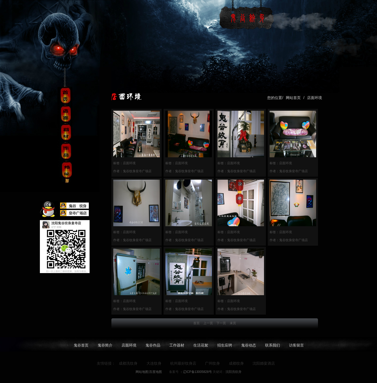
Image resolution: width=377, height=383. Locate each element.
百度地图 (155, 372)
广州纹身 (212, 363)
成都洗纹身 (128, 363)
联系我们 (272, 345)
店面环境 (314, 98)
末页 (233, 323)
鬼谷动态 (248, 345)
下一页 (221, 323)
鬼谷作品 (152, 345)
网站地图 (142, 372)
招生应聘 (224, 345)
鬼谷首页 (81, 345)
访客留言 (296, 345)
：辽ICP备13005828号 (195, 372)
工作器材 (176, 345)
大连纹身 (153, 363)
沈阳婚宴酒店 (264, 363)
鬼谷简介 (105, 345)
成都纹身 (236, 363)
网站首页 (293, 98)
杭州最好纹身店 (183, 363)
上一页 (208, 323)
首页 (196, 323)
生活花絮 (200, 345)
